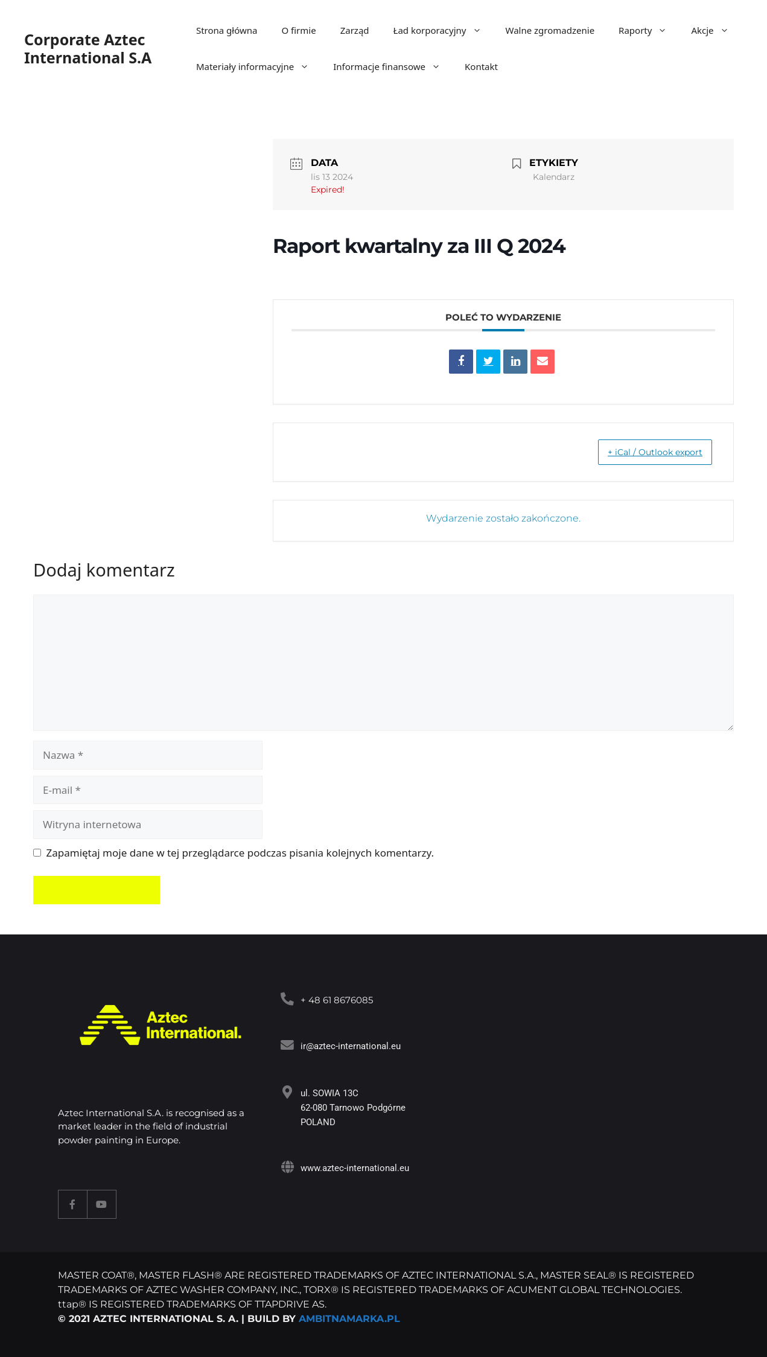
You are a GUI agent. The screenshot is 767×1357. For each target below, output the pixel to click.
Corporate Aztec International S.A (87, 48)
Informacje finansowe (393, 66)
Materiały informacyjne (258, 66)
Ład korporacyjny (443, 30)
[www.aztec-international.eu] (286, 1166)
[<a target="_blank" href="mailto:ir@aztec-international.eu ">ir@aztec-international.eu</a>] (286, 1044)
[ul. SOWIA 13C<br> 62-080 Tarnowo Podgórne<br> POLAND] (286, 1091)
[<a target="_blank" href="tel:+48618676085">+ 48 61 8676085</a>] (286, 998)
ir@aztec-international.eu (349, 1046)
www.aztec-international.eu (353, 1168)
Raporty (649, 30)
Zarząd (354, 30)
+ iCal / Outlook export (644, 452)
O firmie (298, 30)
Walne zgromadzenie (550, 30)
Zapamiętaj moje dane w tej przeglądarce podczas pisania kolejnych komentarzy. (240, 853)
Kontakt (481, 66)
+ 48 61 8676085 (335, 1000)
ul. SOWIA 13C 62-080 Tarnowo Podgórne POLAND (351, 1108)
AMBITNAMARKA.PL (349, 1318)
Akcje (715, 30)
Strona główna (227, 30)
